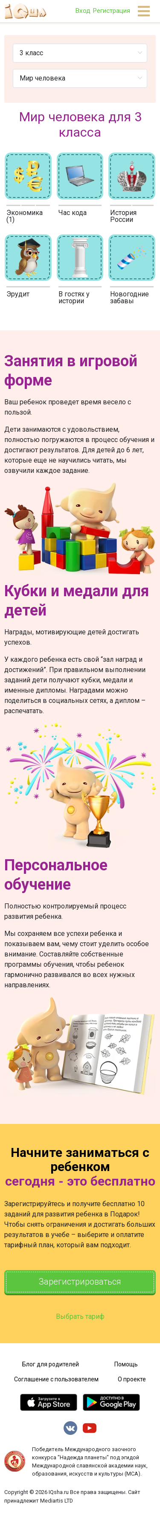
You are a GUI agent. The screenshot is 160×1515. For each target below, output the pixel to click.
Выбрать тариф (80, 1316)
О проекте (132, 1379)
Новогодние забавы (129, 297)
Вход (82, 11)
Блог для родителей (50, 1364)
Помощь (126, 1364)
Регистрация (111, 11)
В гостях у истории (74, 297)
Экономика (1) (24, 216)
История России (123, 216)
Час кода (72, 213)
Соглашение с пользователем (56, 1379)
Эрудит (17, 294)
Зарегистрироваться (80, 1282)
